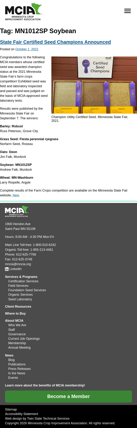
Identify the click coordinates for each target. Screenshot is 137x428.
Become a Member (68, 396)
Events (13, 377)
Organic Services (20, 294)
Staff (11, 330)
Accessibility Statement (21, 414)
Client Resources (18, 306)
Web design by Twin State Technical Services (37, 418)
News (9, 355)
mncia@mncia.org (18, 264)
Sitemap (11, 409)
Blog (11, 360)
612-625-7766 (26, 254)
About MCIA (14, 320)
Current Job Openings (24, 338)
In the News (16, 373)
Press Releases (19, 369)
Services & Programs (21, 277)
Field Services (18, 285)
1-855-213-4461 (41, 249)
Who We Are (17, 325)
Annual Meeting (19, 347)
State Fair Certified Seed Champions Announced (55, 42)
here (16, 195)
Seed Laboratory (20, 299)
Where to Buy (15, 313)
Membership (17, 343)
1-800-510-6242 (44, 245)
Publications (17, 364)
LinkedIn (13, 269)
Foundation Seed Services (27, 290)
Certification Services (23, 281)
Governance (17, 334)
